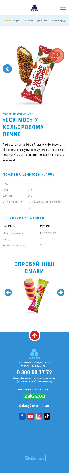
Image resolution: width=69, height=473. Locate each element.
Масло (47, 20)
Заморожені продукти (32, 20)
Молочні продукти (60, 20)
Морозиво (7, 20)
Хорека (17, 20)
